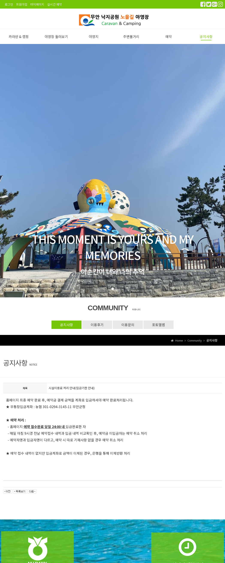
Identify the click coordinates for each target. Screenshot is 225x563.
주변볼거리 (131, 41)
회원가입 (21, 4)
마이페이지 (37, 4)
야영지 (93, 41)
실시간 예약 (54, 4)
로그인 (9, 4)
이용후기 (97, 329)
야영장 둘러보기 (56, 41)
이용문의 (127, 329)
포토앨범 (158, 329)
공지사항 (206, 41)
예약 (168, 41)
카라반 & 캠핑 (19, 41)
